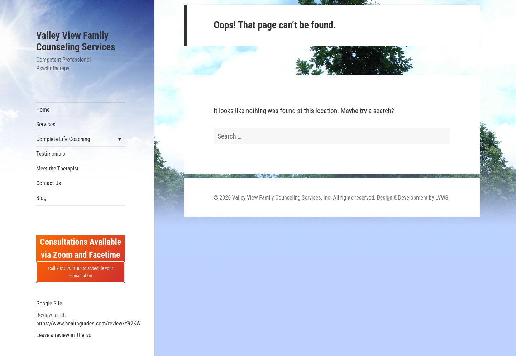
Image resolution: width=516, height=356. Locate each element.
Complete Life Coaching (63, 139)
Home (43, 109)
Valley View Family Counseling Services (75, 41)
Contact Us (48, 183)
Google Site (49, 303)
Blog (41, 198)
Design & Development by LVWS (412, 197)
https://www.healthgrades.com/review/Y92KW (88, 323)
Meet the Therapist (57, 168)
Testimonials (50, 153)
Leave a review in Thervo (63, 335)
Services (46, 124)
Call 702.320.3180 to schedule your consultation (80, 272)
